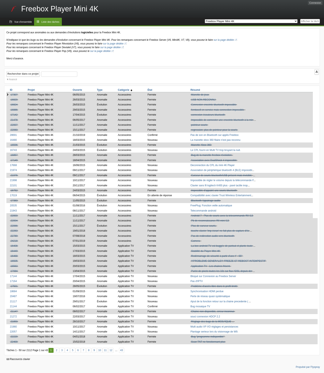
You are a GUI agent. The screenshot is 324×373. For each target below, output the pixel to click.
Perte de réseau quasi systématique (210, 296)
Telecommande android (203, 210)
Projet (31, 89)
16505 (14, 260)
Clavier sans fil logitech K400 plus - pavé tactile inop (219, 185)
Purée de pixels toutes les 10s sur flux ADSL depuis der (221, 271)
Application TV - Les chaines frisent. (210, 266)
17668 (13, 165)
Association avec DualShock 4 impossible (214, 160)
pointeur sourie (199, 124)
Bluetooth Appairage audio (205, 200)
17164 (13, 281)
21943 (13, 210)
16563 (14, 266)
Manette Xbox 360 (201, 144)
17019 (13, 195)
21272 (13, 316)
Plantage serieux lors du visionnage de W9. (214, 331)
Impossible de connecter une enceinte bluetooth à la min (222, 119)
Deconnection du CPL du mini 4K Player (213, 165)
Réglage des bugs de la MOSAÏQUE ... (212, 321)
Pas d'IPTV (197, 281)
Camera (196, 240)
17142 (14, 114)
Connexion (315, 2)
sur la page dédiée (224, 39)
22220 (14, 336)
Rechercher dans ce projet (23, 73)
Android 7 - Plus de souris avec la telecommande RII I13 (222, 215)
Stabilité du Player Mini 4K (205, 251)
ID (11, 89)
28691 (13, 135)
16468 (14, 256)
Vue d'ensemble (23, 21)
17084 (14, 271)
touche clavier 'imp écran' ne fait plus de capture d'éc (220, 230)
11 (105, 350)
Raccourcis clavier (18, 359)
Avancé (13, 79)
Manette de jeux (200, 94)
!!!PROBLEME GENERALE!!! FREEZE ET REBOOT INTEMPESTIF (228, 260)
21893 (14, 321)
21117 (13, 301)
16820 (14, 99)
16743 (13, 150)
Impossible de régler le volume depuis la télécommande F (222, 180)
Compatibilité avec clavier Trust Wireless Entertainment (221, 195)
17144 (13, 276)
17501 (14, 286)
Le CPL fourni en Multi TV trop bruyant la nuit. (216, 150)
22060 (14, 129)
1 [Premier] (51, 350)
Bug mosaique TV (200, 306)
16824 (14, 104)
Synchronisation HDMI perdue (207, 291)
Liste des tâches (50, 21)
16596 (14, 144)
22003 (14, 215)
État (150, 89)
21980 (13, 326)
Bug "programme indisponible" (207, 336)
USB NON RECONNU (203, 99)
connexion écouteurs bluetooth (208, 114)
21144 (13, 306)
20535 (13, 205)
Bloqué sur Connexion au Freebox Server (213, 276)
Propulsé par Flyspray (308, 367)
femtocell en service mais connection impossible (218, 109)
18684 (13, 291)
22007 (14, 124)
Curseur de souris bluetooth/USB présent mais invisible (222, 175)
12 (111, 350)
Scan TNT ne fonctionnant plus (208, 341)
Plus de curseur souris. (203, 225)
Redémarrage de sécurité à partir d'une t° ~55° (216, 256)
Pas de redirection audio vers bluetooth (212, 235)
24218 (14, 240)
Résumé (195, 89)
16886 (14, 109)
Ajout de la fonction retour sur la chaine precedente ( (220, 301)
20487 (13, 296)
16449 (14, 251)
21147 (14, 311)
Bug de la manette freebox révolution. (211, 155)
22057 (13, 331)
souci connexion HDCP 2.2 (205, 316)
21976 (14, 175)
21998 (13, 180)
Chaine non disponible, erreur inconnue (212, 311)
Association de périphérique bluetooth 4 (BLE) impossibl (221, 170)
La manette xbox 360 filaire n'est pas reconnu (216, 140)
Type (99, 89)
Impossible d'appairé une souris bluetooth (214, 190)
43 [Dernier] (121, 350)
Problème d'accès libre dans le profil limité (214, 286)
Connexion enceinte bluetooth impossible (213, 104)
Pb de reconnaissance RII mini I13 (210, 220)
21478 (14, 119)
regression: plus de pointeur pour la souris (214, 129)
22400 (14, 341)
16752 (14, 190)
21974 (13, 170)
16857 (14, 155)
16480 (13, 140)
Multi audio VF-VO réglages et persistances (214, 326)
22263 (14, 230)
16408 (14, 245)
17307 (14, 94)
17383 (14, 200)
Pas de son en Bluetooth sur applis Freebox (215, 135)
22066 (14, 225)
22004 (14, 220)
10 (99, 350)
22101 (13, 185)
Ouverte (77, 89)
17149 (14, 160)
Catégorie (125, 89)
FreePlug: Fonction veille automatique (211, 205)
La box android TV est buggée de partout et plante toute (222, 245)
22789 (14, 235)
